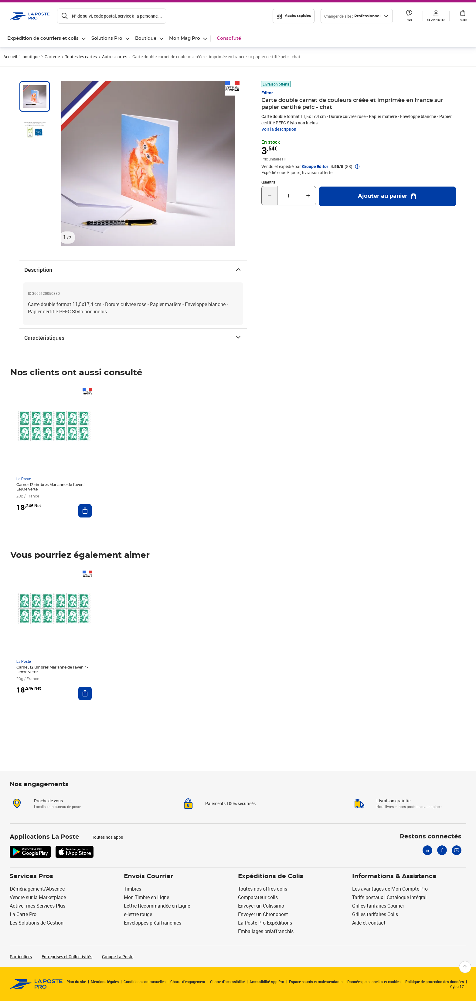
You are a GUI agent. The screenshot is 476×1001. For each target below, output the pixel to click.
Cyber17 (457, 986)
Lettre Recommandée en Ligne (157, 905)
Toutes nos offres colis (262, 888)
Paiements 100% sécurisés (230, 803)
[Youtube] (456, 850)
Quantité (268, 182)
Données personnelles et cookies (373, 981)
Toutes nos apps (107, 837)
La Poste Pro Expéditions (265, 922)
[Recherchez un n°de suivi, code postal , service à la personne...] (111, 16)
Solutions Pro (106, 38)
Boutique (145, 38)
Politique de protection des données (434, 981)
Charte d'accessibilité (227, 981)
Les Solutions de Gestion (36, 922)
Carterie (52, 56)
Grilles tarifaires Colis (375, 914)
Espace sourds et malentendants (315, 981)
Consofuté (229, 38)
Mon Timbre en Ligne (146, 897)
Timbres (132, 888)
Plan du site (76, 981)
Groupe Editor (315, 166)
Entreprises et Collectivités (67, 956)
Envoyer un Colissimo (261, 905)
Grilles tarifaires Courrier (378, 905)
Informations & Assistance (394, 876)
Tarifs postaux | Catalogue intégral (389, 897)
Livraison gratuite (393, 801)
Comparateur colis (258, 897)
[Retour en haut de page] (465, 967)
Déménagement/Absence (37, 888)
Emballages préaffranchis (266, 931)
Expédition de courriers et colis (43, 38)
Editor (267, 93)
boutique (30, 56)
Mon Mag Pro (184, 38)
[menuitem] (47, 38)
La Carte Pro (23, 914)
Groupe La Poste (117, 956)
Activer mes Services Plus (37, 905)
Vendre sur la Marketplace (38, 897)
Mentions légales (105, 981)
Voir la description (278, 129)
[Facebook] (442, 850)
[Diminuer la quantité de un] (269, 195)
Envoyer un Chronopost (263, 914)
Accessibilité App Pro (267, 981)
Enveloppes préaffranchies (152, 922)
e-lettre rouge (138, 914)
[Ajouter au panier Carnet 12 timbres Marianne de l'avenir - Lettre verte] (85, 511)
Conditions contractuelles (144, 981)
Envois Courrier (148, 876)
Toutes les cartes (81, 56)
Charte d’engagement (187, 981)
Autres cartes (114, 56)
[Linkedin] (427, 850)
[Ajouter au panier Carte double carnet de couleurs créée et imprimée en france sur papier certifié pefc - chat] (387, 196)
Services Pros (31, 876)
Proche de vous (48, 801)
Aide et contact (369, 922)
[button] (409, 16)
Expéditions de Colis (270, 876)
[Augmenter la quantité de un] (308, 195)
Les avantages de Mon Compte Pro (390, 888)
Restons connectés (430, 837)
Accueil (10, 56)
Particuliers (21, 956)
